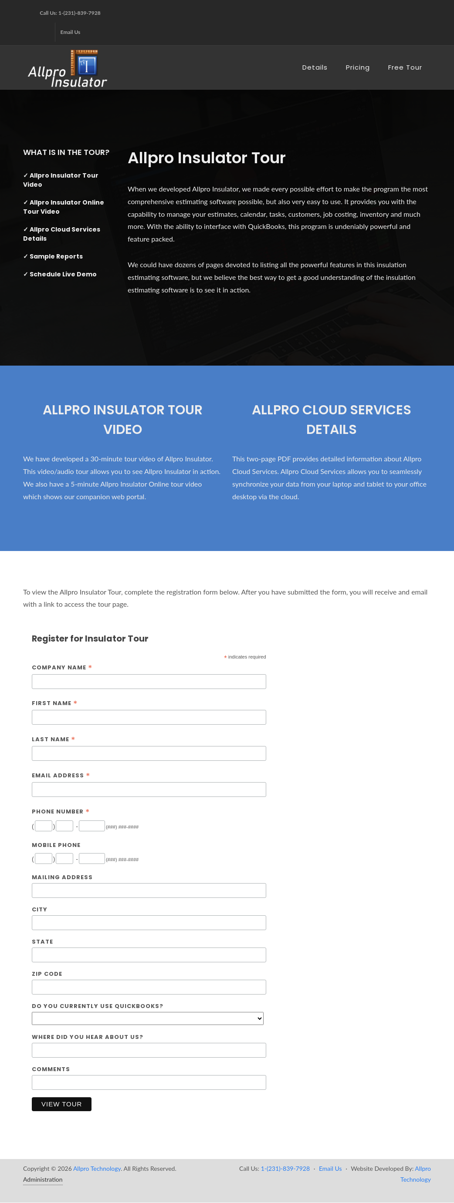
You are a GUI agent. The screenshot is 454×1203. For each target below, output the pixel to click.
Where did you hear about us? (87, 1037)
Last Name (53, 740)
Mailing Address (62, 877)
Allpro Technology (97, 1168)
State (42, 942)
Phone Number (61, 812)
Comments (51, 1069)
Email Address (61, 776)
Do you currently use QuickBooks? (97, 1006)
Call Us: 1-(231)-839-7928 (70, 13)
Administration (43, 1179)
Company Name (62, 668)
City (39, 909)
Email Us (71, 32)
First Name (55, 704)
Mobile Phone (56, 845)
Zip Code (47, 974)
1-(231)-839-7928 (285, 1168)
